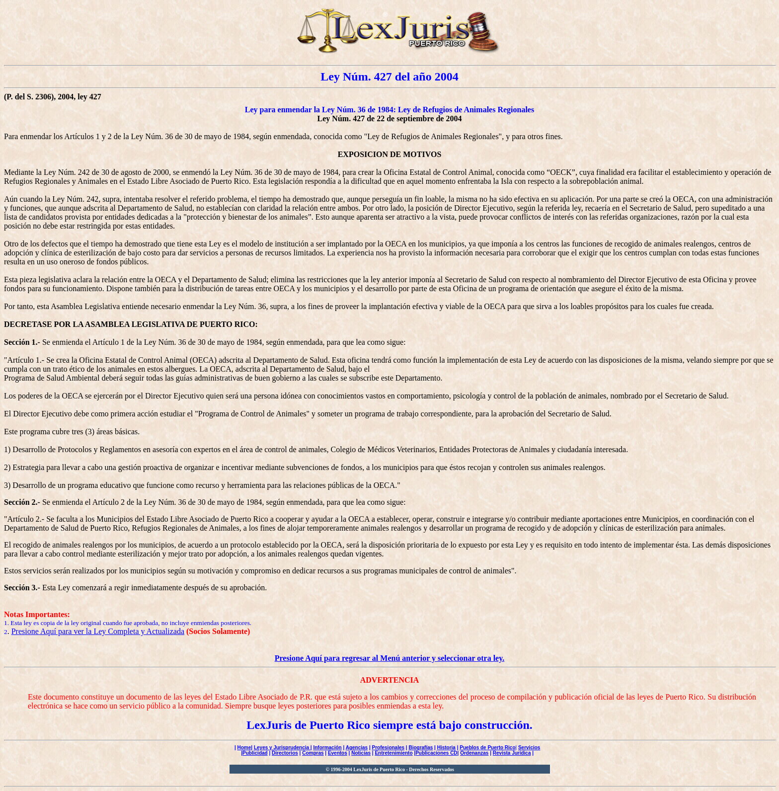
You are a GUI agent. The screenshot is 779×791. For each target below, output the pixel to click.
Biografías (420, 747)
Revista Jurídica (512, 753)
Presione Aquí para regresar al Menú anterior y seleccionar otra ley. (390, 658)
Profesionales (388, 747)
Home (244, 747)
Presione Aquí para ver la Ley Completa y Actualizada (97, 631)
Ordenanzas (474, 753)
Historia (446, 747)
